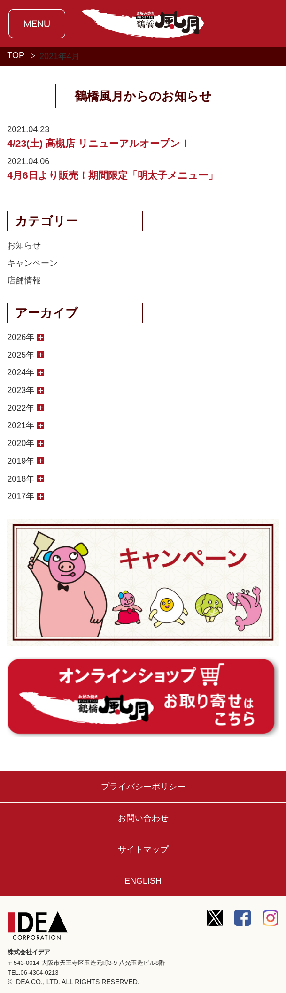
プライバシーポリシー (143, 786)
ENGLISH (143, 881)
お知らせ (24, 245)
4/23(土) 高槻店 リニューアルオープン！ (98, 143)
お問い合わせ (143, 818)
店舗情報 (24, 280)
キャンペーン (32, 263)
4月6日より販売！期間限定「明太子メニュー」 (112, 175)
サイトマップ (143, 849)
